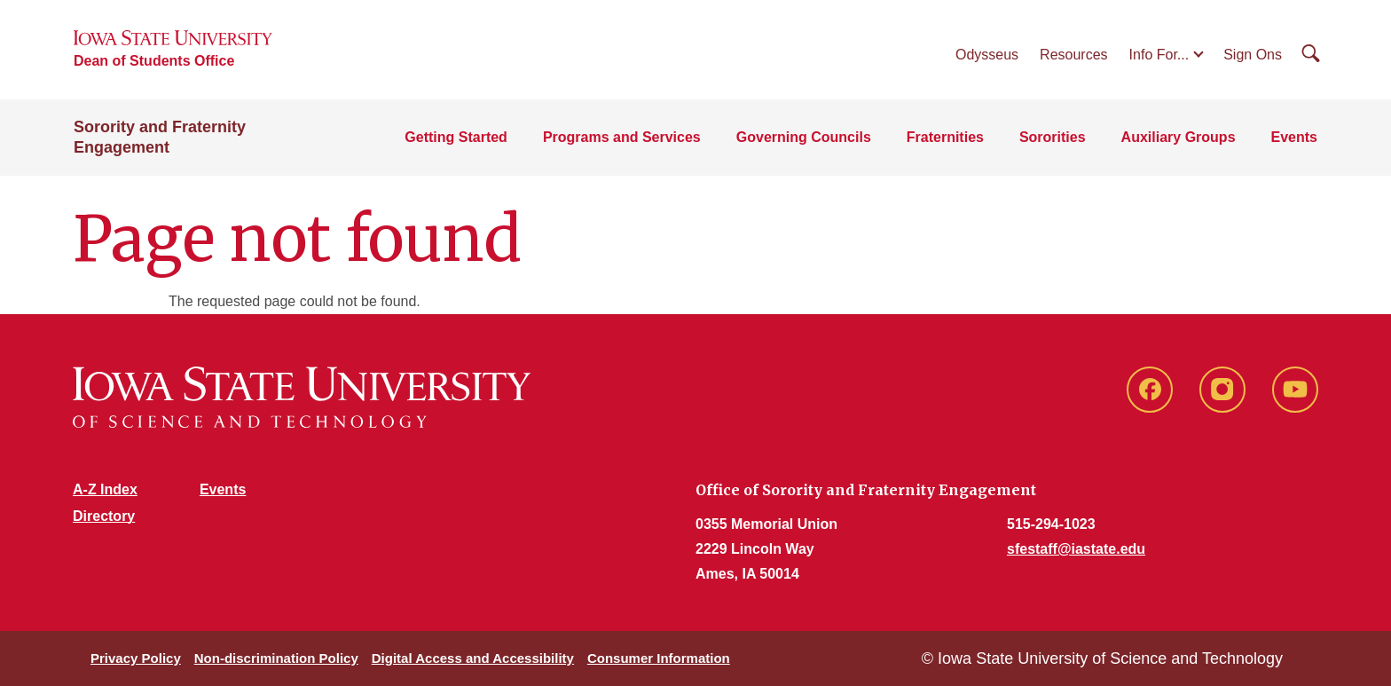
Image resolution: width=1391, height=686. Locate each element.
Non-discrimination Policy (276, 658)
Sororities (1052, 137)
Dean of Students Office (154, 60)
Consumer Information (658, 658)
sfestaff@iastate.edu (1076, 548)
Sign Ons (1252, 54)
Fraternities (945, 137)
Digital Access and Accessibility (473, 658)
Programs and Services (622, 137)
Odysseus (986, 54)
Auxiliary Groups (1178, 137)
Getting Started (456, 137)
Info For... (1159, 54)
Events (1294, 137)
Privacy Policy (135, 658)
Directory (104, 516)
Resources (1073, 54)
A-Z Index (105, 489)
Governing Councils (803, 137)
